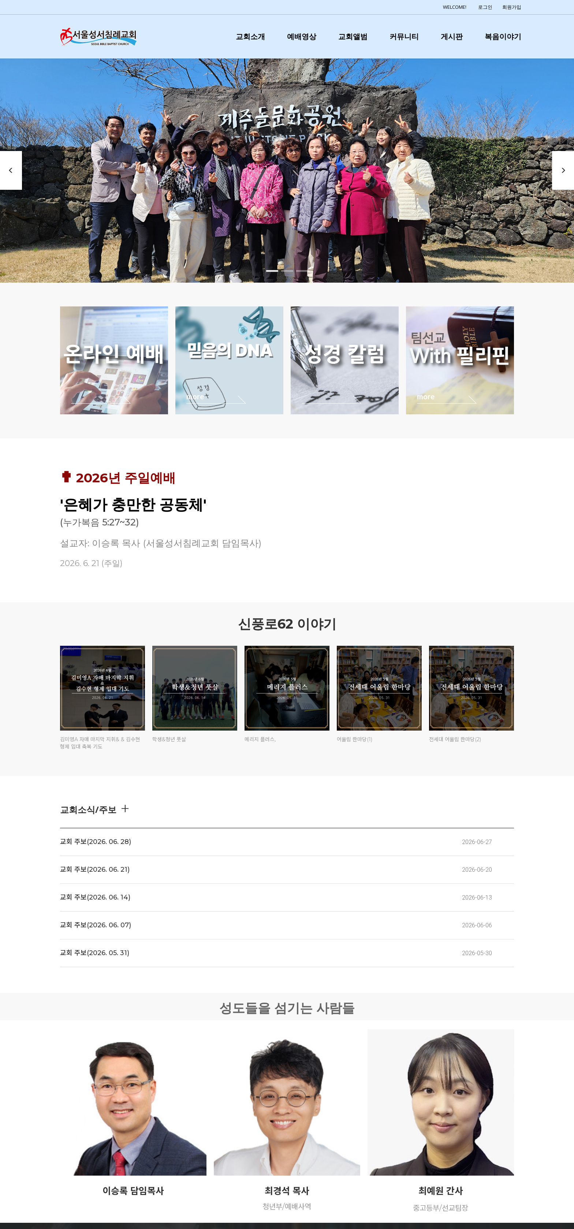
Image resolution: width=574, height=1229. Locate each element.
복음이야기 (503, 36)
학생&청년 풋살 (169, 739)
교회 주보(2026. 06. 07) (95, 925)
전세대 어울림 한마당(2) (455, 739)
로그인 (485, 7)
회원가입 (511, 7)
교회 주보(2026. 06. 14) (95, 897)
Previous (11, 170)
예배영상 (301, 36)
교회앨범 (353, 36)
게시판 (452, 36)
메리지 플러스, (260, 739)
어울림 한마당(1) (354, 739)
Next (563, 170)
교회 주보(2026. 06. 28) (95, 842)
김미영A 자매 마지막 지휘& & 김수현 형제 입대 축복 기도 (100, 743)
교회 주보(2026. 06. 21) (95, 870)
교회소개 (250, 36)
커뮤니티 (404, 36)
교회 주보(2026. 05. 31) (94, 953)
